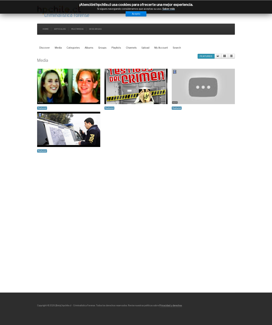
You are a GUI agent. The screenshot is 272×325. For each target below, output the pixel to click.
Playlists (116, 47)
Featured (206, 56)
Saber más (168, 8)
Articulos (60, 29)
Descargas (95, 29)
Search (177, 47)
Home (46, 29)
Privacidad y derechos (170, 305)
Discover (44, 47)
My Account (161, 47)
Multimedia (77, 29)
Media (58, 47)
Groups (102, 47)
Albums (89, 47)
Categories (73, 47)
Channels (131, 47)
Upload (145, 47)
